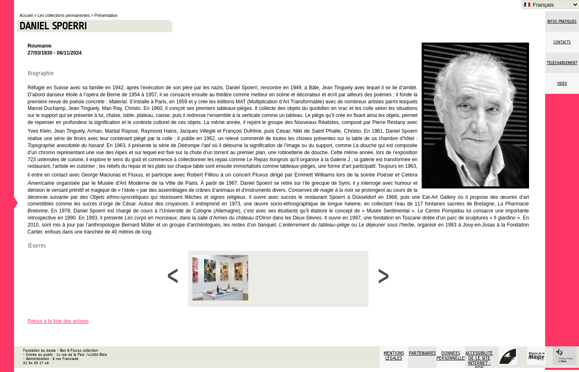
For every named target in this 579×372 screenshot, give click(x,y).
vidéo (562, 83)
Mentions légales (394, 355)
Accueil (26, 15)
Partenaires (422, 353)
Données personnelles (451, 355)
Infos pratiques (562, 21)
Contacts (562, 42)
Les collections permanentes (64, 15)
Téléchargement (562, 63)
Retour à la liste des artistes (58, 321)
